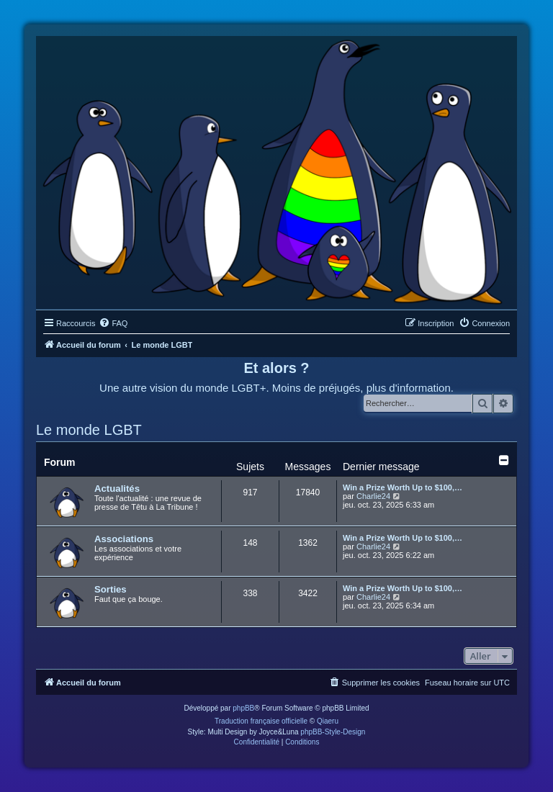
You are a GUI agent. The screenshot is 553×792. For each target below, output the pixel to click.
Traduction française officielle (261, 721)
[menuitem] (113, 323)
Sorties (110, 589)
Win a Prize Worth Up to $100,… (402, 487)
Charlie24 (373, 496)
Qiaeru (327, 721)
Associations (123, 539)
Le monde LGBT (89, 430)
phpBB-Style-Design (332, 732)
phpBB (243, 708)
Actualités (117, 488)
